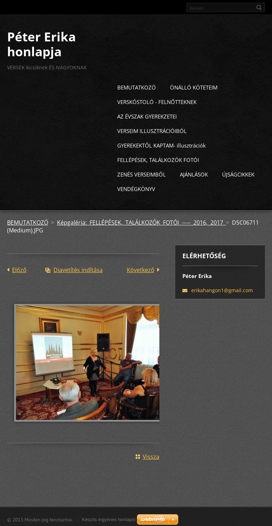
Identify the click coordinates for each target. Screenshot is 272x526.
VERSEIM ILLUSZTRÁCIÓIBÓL (152, 129)
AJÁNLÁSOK (194, 173)
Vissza (151, 455)
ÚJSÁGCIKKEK (238, 173)
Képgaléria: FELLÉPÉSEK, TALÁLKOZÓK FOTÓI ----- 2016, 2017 (141, 221)
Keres (259, 7)
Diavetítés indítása (78, 268)
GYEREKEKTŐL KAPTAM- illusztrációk (161, 144)
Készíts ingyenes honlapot (109, 517)
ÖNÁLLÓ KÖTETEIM (193, 85)
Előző (19, 268)
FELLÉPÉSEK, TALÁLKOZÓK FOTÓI (158, 158)
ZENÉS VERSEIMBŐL (141, 173)
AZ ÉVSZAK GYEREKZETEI (147, 115)
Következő (140, 268)
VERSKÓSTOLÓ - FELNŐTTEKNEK (157, 100)
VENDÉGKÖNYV (136, 187)
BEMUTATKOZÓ (136, 85)
